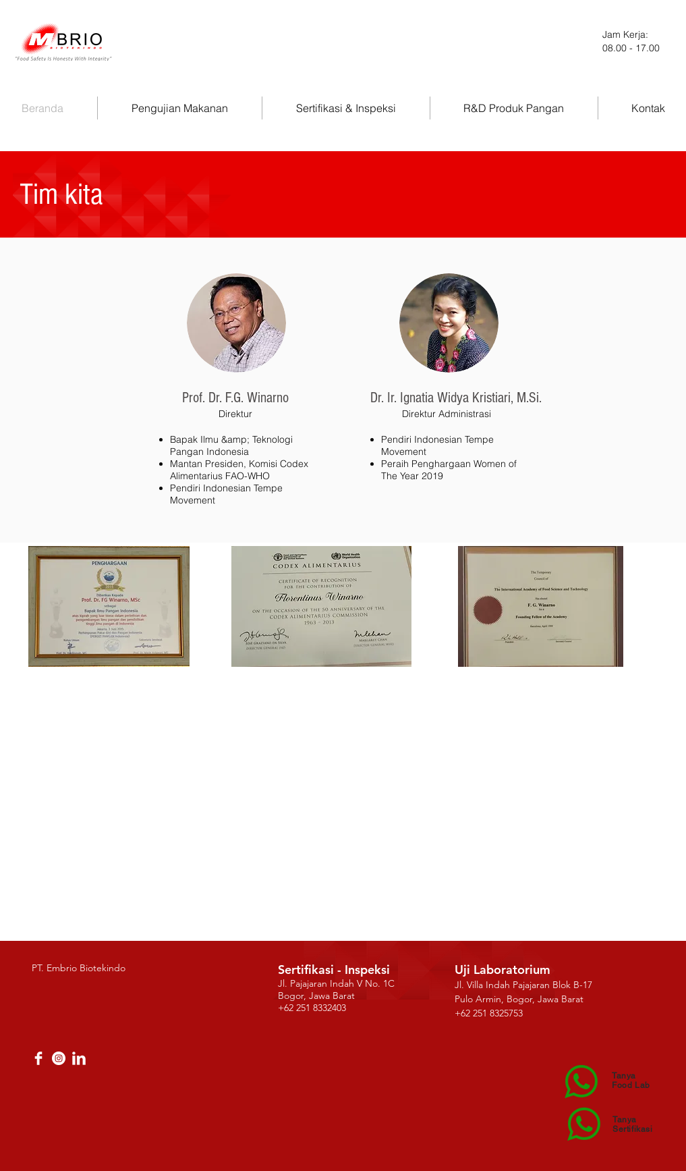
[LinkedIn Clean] (79, 1058)
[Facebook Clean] (38, 1058)
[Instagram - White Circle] (58, 1058)
